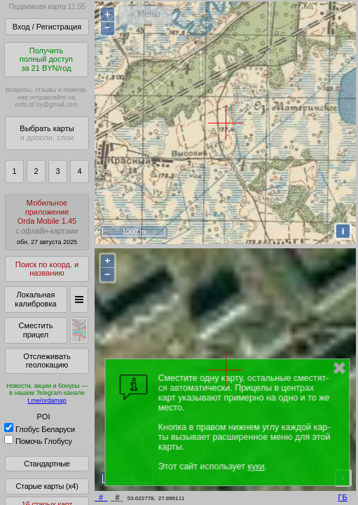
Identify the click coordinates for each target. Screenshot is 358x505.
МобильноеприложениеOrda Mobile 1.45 (47, 221)
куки (255, 466)
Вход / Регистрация (47, 26)
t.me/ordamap (47, 400)
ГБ (342, 497)
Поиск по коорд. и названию (46, 269)
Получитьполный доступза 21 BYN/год (46, 59)
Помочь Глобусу (38, 441)
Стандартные (46, 463)
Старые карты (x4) (46, 486)
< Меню (145, 14)
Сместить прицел (35, 330)
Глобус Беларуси (39, 429)
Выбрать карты (47, 133)
